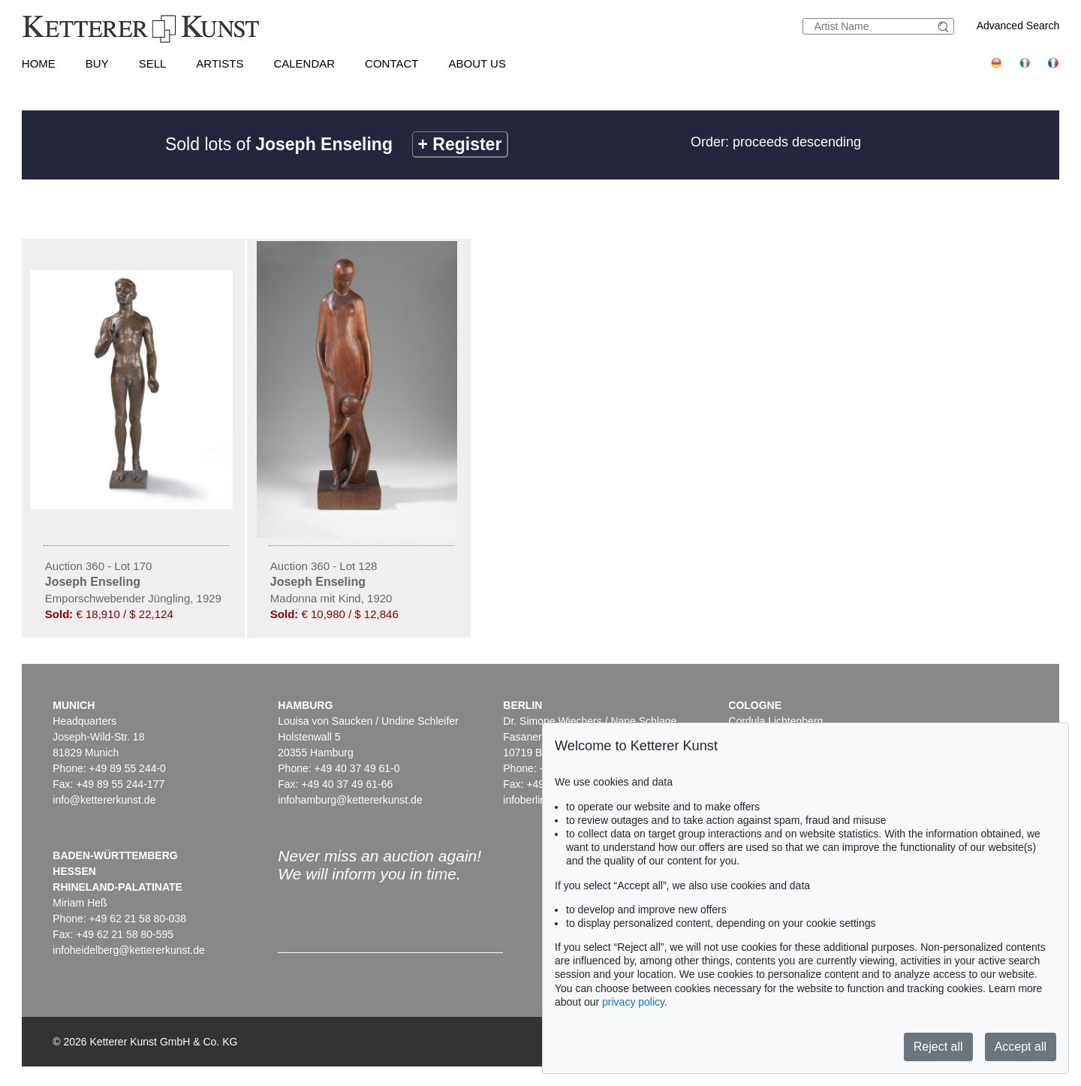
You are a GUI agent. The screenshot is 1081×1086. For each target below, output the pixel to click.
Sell (153, 63)
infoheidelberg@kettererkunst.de (129, 950)
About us (477, 63)
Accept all (1020, 1046)
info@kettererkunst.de (104, 800)
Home (39, 63)
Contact (391, 63)
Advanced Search (1018, 26)
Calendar (304, 63)
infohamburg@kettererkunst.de (350, 800)
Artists (219, 63)
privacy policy (633, 1002)
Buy (97, 63)
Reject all (938, 1046)
